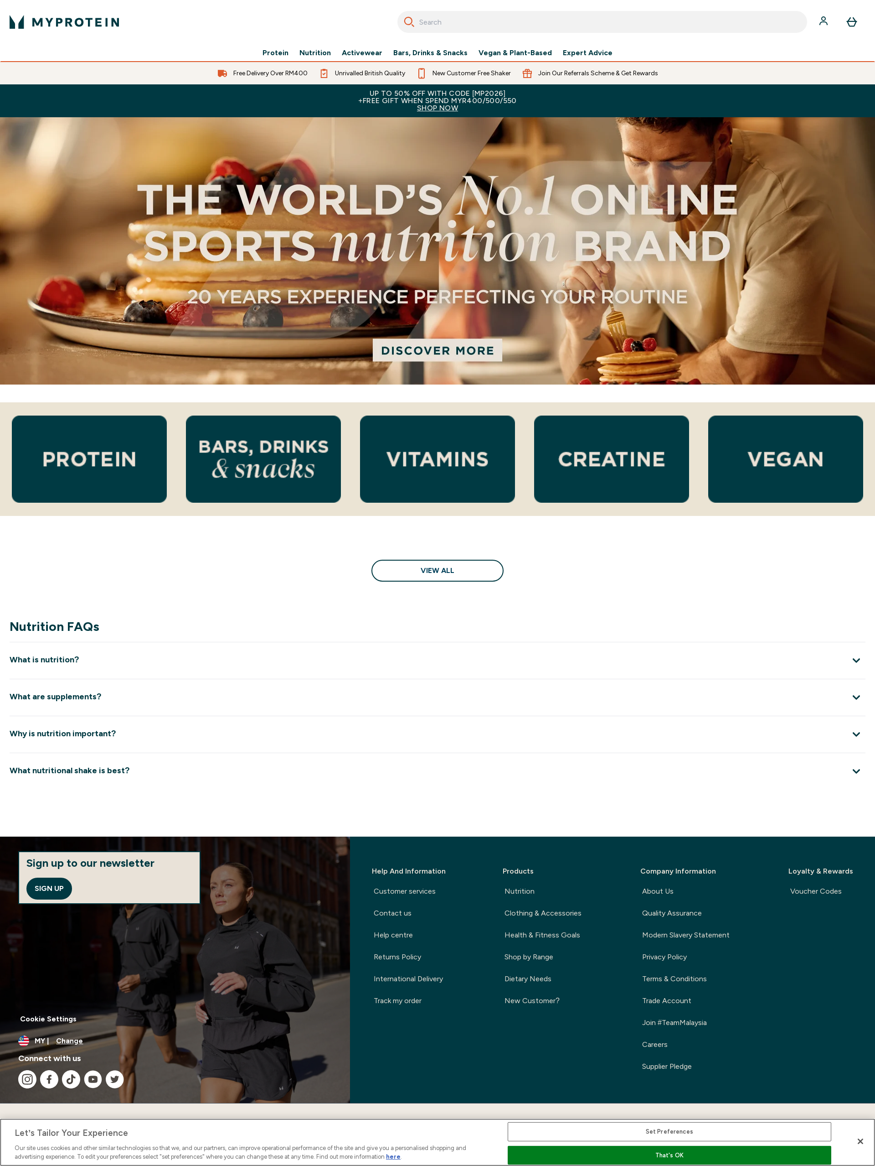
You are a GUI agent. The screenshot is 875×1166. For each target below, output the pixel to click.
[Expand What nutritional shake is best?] (437, 771)
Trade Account (666, 1000)
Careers (655, 1044)
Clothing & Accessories (543, 913)
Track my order (398, 1000)
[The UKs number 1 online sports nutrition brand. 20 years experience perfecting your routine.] (437, 251)
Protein (275, 53)
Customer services (405, 891)
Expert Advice (587, 53)
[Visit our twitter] (115, 1079)
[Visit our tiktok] (71, 1079)
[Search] (409, 22)
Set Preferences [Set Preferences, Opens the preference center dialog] (669, 1131)
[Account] (824, 22)
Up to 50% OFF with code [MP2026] (437, 100)
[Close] (860, 1141)
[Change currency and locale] (175, 1041)
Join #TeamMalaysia (674, 1022)
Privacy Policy (664, 957)
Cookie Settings (48, 1019)
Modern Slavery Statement (686, 935)
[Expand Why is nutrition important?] (437, 734)
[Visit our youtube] (93, 1079)
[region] (437, 1142)
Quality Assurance (672, 913)
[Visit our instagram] (27, 1079)
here (393, 1156)
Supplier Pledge (667, 1066)
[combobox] (602, 22)
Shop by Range (528, 957)
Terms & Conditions (674, 978)
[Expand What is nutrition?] (437, 660)
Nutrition (315, 53)
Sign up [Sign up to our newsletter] (49, 888)
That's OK (669, 1155)
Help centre (393, 935)
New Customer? (532, 1000)
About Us (658, 891)
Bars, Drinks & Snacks (430, 53)
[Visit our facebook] (49, 1079)
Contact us (393, 913)
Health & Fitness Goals (542, 935)
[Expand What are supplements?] (437, 697)
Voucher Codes (816, 891)
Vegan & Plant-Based (515, 53)
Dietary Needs (527, 978)
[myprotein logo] (64, 22)
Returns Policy (397, 957)
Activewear (362, 53)
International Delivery (408, 978)
